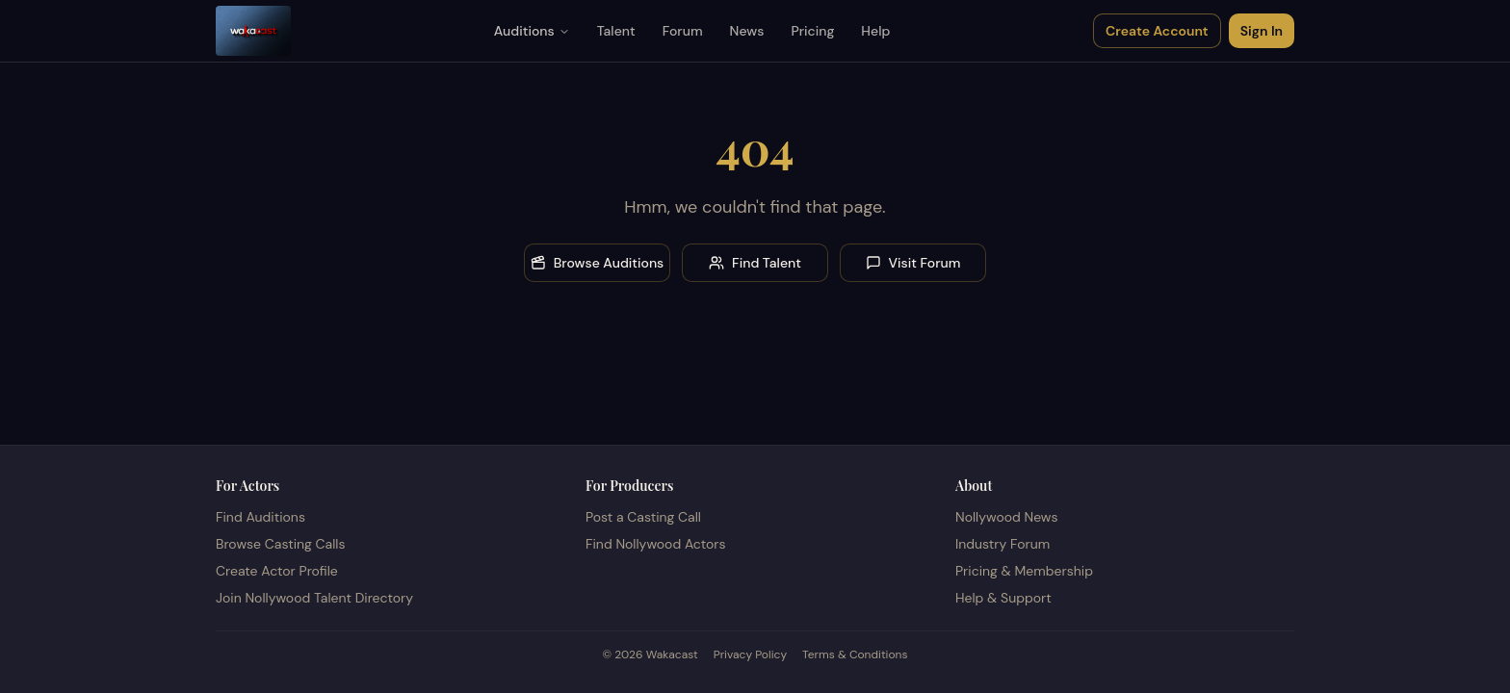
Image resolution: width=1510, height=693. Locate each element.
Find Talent (755, 262)
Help (875, 30)
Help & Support (1003, 597)
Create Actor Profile (277, 570)
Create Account (1157, 30)
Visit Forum (913, 262)
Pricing (812, 30)
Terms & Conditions (854, 654)
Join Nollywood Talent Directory (314, 597)
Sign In (1261, 30)
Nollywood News (1006, 517)
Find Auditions (260, 517)
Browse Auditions (597, 262)
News (747, 30)
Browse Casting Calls (281, 543)
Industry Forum (1002, 543)
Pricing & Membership (1024, 570)
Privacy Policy (750, 654)
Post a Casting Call (643, 517)
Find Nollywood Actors (655, 543)
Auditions (532, 30)
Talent (616, 30)
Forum (683, 30)
